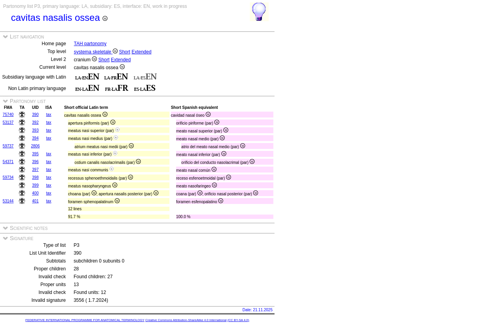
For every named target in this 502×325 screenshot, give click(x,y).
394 (35, 138)
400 (35, 193)
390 (35, 114)
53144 (8, 201)
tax (48, 114)
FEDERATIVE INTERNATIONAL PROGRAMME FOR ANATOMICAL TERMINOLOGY (84, 320)
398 (35, 177)
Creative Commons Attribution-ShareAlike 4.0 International (185, 320)
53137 (8, 122)
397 (35, 169)
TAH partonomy (90, 43)
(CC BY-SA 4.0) (238, 320)
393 (35, 130)
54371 (8, 162)
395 (35, 154)
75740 (8, 114)
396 (35, 162)
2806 (35, 146)
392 (35, 122)
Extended (141, 52)
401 (35, 201)
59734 (8, 177)
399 (35, 185)
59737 (8, 146)
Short (124, 52)
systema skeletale (96, 52)
